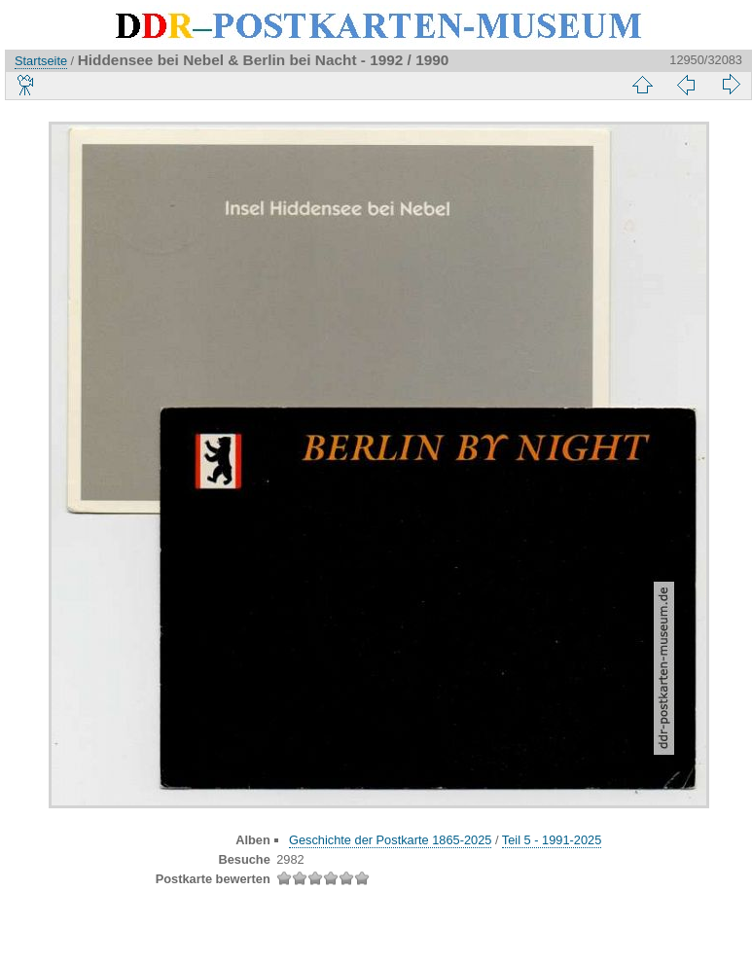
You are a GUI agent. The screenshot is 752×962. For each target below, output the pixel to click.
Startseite (41, 60)
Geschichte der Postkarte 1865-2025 (390, 840)
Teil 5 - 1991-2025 (551, 840)
